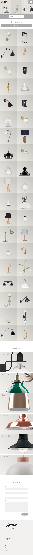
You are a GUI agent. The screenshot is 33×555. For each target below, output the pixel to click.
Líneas (6, 539)
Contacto (7, 541)
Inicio (6, 536)
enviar (24, 514)
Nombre (6, 486)
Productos (7, 538)
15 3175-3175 (9, 545)
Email (6, 491)
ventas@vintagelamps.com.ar (13, 547)
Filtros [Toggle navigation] (16, 26)
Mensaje (7, 500)
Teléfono (7, 496)
